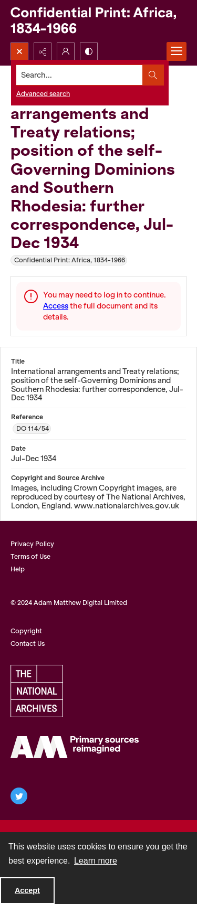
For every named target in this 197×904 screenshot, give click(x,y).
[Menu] (176, 51)
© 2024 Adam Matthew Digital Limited (69, 603)
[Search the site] (79, 75)
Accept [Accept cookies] (27, 890)
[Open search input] (19, 51)
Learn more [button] (95, 860)
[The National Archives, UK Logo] (37, 691)
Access (55, 306)
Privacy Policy (32, 544)
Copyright (26, 631)
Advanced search (43, 94)
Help (18, 569)
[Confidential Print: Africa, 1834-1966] (98, 21)
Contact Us (28, 643)
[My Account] (65, 51)
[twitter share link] (19, 796)
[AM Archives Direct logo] (75, 747)
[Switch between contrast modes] (88, 51)
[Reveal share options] (42, 51)
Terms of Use (30, 556)
